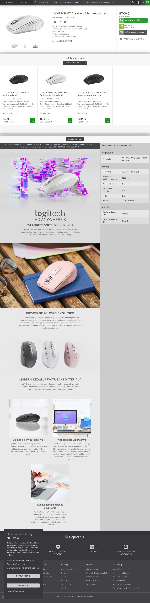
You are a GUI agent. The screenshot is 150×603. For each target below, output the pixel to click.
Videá (63, 588)
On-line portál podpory (122, 584)
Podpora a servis (92, 577)
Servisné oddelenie (120, 577)
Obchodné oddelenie (121, 573)
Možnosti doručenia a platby (97, 573)
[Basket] (147, 2)
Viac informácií (75, 139)
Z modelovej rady (75, 62)
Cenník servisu (91, 584)
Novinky (64, 573)
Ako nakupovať (92, 569)
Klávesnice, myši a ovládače (62, 2)
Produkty (64, 581)
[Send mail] (60, 22)
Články (64, 564)
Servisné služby (92, 581)
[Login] (138, 2)
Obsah (89, 564)
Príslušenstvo (44, 2)
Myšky (78, 2)
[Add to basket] (133, 20)
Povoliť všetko (23, 576)
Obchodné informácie (69, 569)
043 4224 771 (118, 569)
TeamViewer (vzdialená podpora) (126, 588)
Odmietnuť (23, 585)
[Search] (133, 2)
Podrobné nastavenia (15, 591)
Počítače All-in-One (44, 577)
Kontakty (117, 564)
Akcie (63, 577)
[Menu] (8, 2)
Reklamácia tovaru (120, 581)
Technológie (66, 584)
